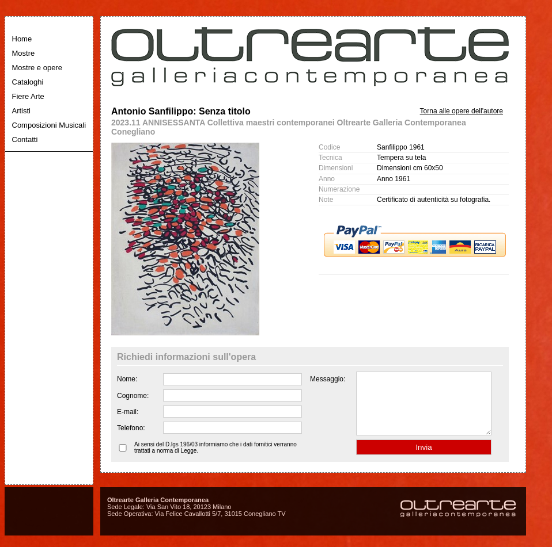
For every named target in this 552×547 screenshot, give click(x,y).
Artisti (21, 110)
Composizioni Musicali (49, 125)
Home (22, 39)
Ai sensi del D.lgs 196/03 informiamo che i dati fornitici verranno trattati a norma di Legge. (215, 459)
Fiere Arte (28, 96)
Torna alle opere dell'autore (461, 111)
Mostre (23, 53)
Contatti (25, 139)
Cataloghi (28, 82)
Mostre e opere (37, 67)
